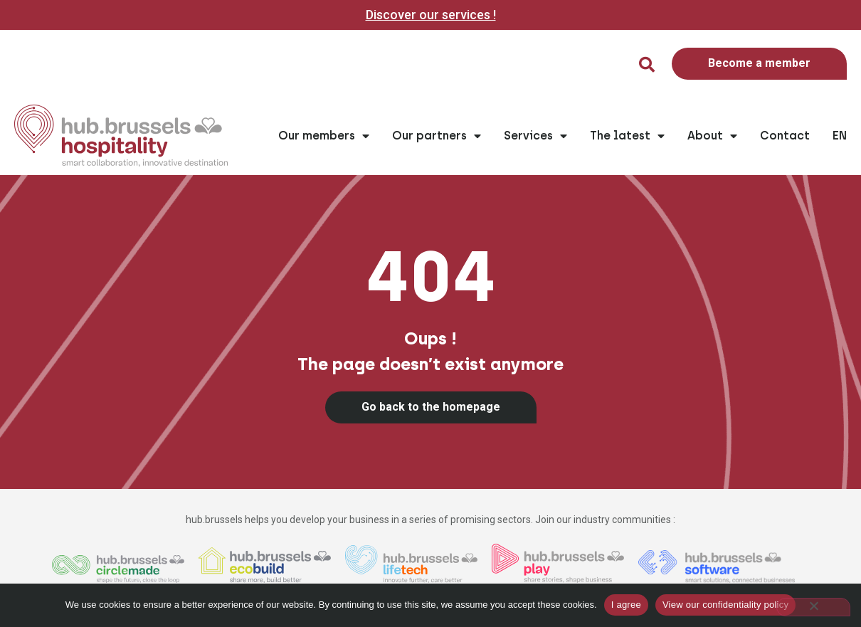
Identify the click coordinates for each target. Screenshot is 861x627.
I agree (626, 604)
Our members (323, 136)
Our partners (436, 136)
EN (840, 135)
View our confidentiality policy (725, 604)
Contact (785, 135)
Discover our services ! (431, 14)
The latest (627, 136)
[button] (647, 65)
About (712, 136)
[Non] (813, 607)
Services (535, 136)
